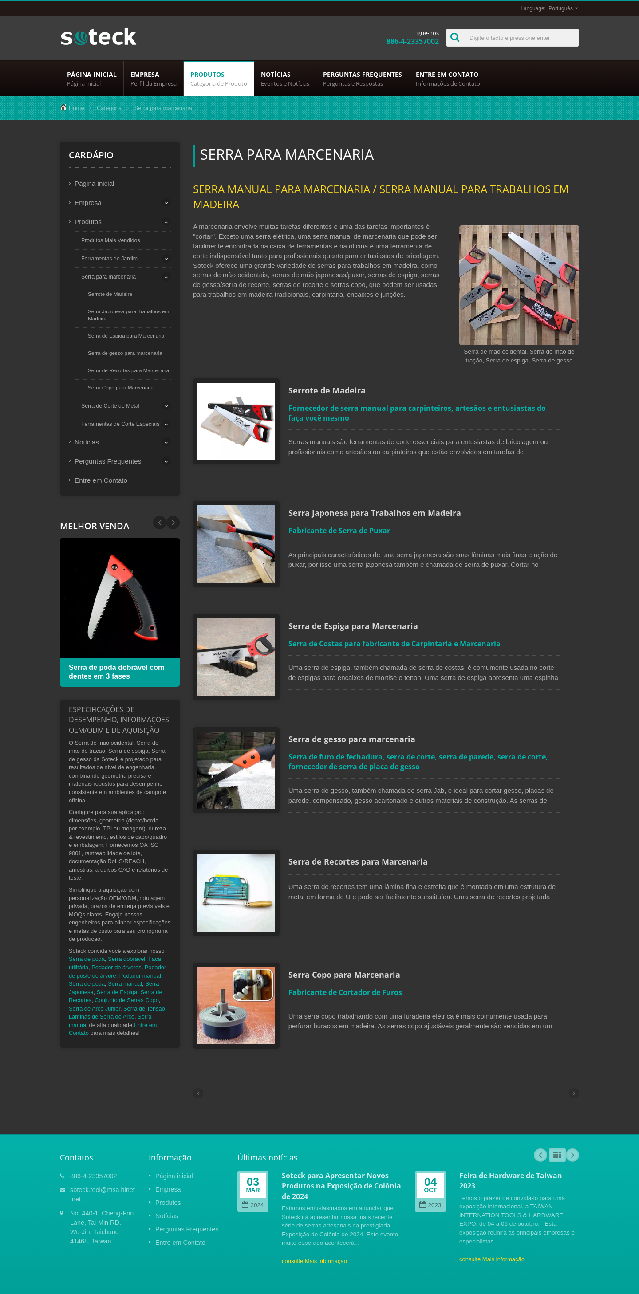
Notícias (285, 78)
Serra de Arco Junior (94, 1008)
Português (560, 8)
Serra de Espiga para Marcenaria (126, 335)
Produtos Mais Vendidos (110, 240)
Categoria (109, 108)
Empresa (153, 78)
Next (159, 522)
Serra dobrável (126, 959)
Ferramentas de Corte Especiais (120, 424)
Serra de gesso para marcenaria (125, 353)
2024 (253, 1165)
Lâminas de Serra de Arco (101, 1016)
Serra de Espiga (117, 992)
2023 (430, 1165)
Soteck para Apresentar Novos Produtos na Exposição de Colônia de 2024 (341, 1146)
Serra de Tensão (144, 1008)
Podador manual (140, 975)
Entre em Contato (448, 78)
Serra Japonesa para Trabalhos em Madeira (128, 315)
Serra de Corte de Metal (110, 406)
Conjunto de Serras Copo (126, 1000)
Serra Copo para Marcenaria (121, 387)
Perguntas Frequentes (362, 78)
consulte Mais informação (314, 1221)
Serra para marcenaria (108, 277)
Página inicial (91, 78)
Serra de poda (87, 959)
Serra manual (125, 983)
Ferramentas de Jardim (109, 259)
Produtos (219, 78)
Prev (173, 522)
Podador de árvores (116, 967)
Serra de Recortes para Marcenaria (128, 370)
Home (76, 108)
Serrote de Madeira (110, 294)
